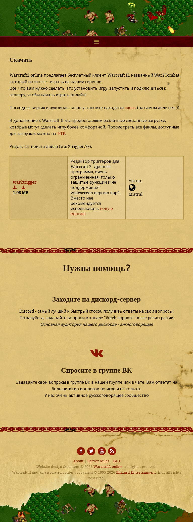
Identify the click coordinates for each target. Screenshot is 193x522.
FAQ (116, 461)
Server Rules (98, 461)
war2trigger (24, 182)
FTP (61, 133)
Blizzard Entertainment (136, 472)
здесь (130, 107)
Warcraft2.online (96, 15)
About (78, 461)
